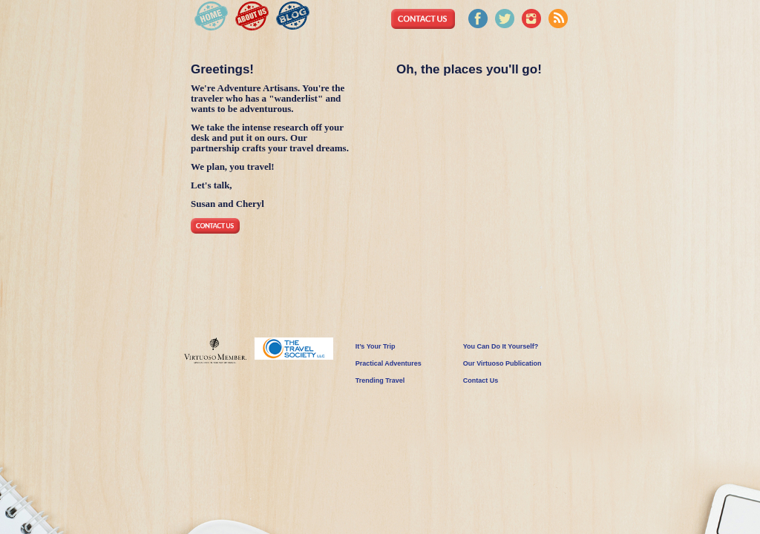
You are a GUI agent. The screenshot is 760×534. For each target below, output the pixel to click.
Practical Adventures (389, 363)
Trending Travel (380, 380)
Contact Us (481, 380)
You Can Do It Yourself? (501, 346)
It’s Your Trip (376, 346)
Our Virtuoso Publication (502, 363)
